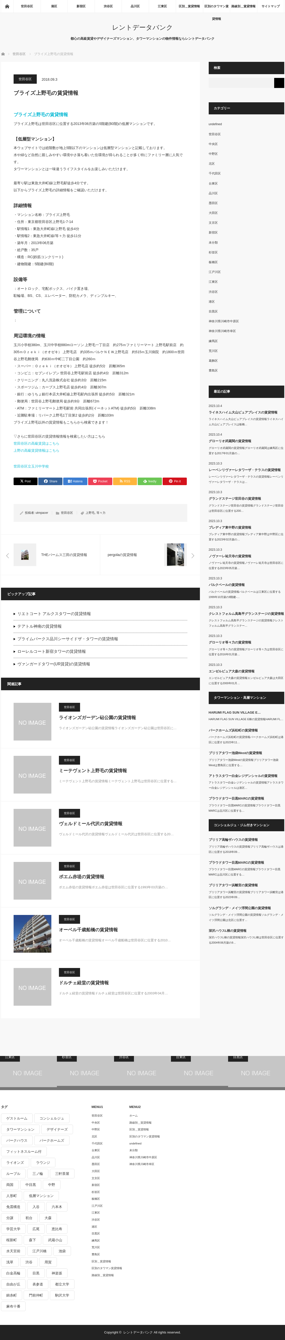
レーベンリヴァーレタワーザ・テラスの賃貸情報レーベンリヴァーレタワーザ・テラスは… (246, 479)
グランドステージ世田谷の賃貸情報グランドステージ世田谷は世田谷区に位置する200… (246, 508)
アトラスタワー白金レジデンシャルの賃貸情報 (243, 776)
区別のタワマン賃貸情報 (216, 9)
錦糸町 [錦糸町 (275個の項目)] (11, 1295)
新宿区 (81, 6)
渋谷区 (108, 6)
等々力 (100, 513)
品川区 (135, 6)
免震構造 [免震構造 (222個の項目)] (13, 1207)
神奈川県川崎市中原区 (224, 321)
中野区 (213, 154)
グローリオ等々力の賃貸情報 (230, 642)
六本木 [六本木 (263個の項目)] (57, 1207)
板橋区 (213, 262)
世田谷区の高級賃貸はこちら (36, 443)
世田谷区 (27, 6)
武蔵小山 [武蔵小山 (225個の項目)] (55, 1240)
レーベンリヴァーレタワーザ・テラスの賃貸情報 (245, 470)
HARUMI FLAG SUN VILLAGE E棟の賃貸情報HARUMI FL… (246, 719)
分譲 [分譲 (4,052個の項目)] (9, 1218)
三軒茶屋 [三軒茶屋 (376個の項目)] (62, 1174)
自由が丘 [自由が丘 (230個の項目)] (13, 1284)
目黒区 (213, 311)
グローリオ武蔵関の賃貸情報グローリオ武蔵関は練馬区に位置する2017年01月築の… (246, 450)
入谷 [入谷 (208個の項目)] (36, 1207)
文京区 (213, 222)
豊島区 (213, 370)
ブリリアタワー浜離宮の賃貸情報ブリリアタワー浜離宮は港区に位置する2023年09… (246, 895)
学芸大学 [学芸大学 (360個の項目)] (13, 1229)
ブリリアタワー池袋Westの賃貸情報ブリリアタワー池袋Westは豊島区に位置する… (244, 762)
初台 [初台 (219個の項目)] (28, 1218)
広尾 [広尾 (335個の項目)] (36, 1229)
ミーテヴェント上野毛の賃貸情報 (93, 770)
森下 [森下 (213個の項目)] (32, 1240)
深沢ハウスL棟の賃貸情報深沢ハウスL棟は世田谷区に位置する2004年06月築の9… (246, 940)
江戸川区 (215, 272)
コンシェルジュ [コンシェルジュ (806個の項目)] (52, 1118)
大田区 (213, 213)
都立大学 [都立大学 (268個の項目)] (62, 1284)
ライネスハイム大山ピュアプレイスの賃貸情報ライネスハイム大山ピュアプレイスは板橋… (246, 422)
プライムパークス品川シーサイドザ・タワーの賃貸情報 (67, 639)
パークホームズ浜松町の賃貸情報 (233, 730)
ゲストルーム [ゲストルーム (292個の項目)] (16, 1118)
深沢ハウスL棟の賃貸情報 (228, 931)
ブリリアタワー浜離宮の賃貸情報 (233, 885)
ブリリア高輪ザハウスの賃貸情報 (233, 840)
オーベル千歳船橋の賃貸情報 (88, 929)
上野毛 (90, 513)
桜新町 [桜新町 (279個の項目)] (11, 1240)
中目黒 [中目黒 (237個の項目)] (30, 1185)
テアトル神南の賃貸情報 (39, 626)
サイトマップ (271, 6)
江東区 (162, 6)
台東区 (213, 183)
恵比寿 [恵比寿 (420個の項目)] (57, 1229)
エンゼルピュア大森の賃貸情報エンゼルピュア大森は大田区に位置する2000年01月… (246, 680)
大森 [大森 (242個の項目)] (48, 1218)
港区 (54, 6)
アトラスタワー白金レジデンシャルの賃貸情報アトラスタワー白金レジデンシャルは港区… (246, 785)
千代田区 (215, 173)
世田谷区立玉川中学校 (31, 466)
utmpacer (41, 513)
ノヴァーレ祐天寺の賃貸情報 (230, 556)
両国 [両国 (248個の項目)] (9, 1185)
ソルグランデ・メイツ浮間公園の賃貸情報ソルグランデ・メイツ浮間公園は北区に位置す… (246, 917)
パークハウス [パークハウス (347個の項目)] (16, 1140)
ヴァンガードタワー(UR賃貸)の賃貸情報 (53, 664)
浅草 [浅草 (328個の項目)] (9, 1262)
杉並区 (213, 252)
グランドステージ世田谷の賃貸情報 (235, 498)
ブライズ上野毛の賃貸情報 (41, 114)
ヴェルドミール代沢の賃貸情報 (90, 823)
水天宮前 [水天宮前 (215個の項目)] (13, 1251)
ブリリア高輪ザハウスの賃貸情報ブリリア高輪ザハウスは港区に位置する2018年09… (246, 849)
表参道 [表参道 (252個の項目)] (37, 1284)
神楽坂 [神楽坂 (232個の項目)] (57, 1273)
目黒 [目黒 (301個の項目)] (36, 1273)
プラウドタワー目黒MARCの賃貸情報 (236, 798)
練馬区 (213, 341)
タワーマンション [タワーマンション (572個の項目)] (20, 1129)
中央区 (213, 144)
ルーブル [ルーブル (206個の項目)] (13, 1174)
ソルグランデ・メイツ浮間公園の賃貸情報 (240, 908)
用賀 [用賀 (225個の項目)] (48, 1262)
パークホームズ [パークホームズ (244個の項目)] (52, 1140)
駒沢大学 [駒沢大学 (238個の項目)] (62, 1295)
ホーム (133, 1115)
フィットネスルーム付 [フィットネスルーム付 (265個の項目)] (24, 1151)
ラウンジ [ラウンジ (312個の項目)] (43, 1163)
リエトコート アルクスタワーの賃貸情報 (54, 614)
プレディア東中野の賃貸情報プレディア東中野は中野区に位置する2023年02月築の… (246, 537)
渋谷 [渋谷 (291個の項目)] (28, 1262)
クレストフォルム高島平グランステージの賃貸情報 (246, 614)
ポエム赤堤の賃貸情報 (81, 876)
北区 (212, 163)
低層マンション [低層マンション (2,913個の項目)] (41, 1196)
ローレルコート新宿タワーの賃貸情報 (51, 651)
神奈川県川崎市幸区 (222, 331)
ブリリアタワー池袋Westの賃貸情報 (235, 753)
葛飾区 (213, 360)
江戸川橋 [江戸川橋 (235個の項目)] (39, 1251)
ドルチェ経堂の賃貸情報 (84, 982)
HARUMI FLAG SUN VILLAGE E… (235, 712)
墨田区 (213, 203)
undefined (215, 124)
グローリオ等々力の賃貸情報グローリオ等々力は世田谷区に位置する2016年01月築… (246, 652)
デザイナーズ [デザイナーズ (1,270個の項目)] (57, 1129)
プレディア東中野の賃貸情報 (230, 527)
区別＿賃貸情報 (189, 6)
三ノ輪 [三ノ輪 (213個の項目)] (37, 1174)
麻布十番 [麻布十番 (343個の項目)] (13, 1306)
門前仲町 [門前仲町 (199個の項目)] (36, 1295)
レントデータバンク (142, 27)
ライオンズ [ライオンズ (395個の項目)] (15, 1163)
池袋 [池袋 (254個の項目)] (62, 1251)
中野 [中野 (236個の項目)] (51, 1185)
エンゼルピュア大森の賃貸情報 (232, 671)
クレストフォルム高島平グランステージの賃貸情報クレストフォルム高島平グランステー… (246, 623)
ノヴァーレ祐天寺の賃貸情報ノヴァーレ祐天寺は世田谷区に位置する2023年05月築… (246, 565)
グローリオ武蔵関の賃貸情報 (230, 441)
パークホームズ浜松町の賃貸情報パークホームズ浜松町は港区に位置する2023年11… (246, 739)
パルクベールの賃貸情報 (227, 585)
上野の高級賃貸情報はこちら (36, 450)
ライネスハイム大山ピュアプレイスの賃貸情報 (243, 412)
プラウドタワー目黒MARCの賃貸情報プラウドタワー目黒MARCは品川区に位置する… (244, 808)
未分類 (213, 242)
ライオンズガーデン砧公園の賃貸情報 (97, 717)
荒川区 (213, 351)
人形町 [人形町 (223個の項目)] (11, 1196)
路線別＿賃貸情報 (243, 6)
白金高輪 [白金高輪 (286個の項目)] (13, 1273)
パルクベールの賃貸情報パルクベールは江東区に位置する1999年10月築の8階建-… (245, 594)
